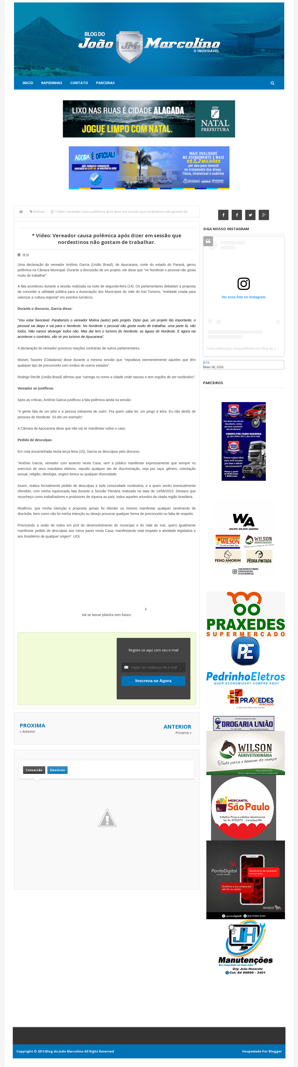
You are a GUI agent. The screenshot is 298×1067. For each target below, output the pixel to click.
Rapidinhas (51, 82)
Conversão (34, 770)
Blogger (275, 1051)
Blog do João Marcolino (64, 1051)
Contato (79, 82)
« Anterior (27, 731)
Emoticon (57, 770)
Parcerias (105, 82)
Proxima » (183, 732)
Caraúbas (210, 371)
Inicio (28, 82)
